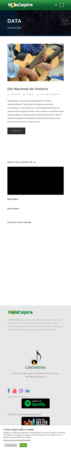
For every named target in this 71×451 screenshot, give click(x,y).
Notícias (45, 94)
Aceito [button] (23, 445)
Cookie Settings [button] (10, 445)
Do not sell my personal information (17, 440)
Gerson (30, 94)
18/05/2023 (15, 94)
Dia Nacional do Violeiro (27, 89)
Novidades (54, 94)
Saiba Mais (16, 131)
